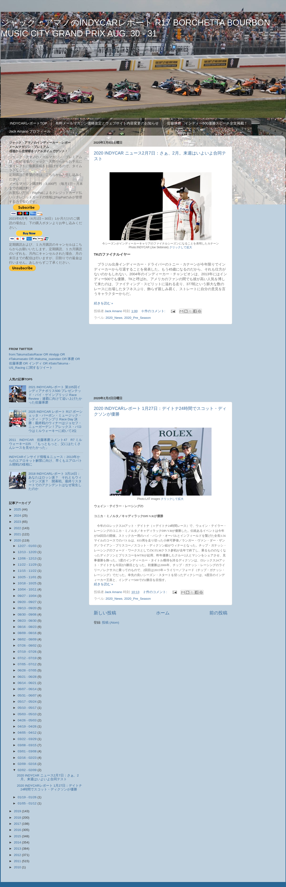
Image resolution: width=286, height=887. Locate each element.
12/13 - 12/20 (27, 552)
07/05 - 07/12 (27, 664)
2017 (18, 823)
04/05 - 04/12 (27, 732)
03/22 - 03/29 (27, 739)
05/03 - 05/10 (27, 714)
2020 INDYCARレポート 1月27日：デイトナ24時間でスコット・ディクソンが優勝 (49, 787)
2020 (18, 540)
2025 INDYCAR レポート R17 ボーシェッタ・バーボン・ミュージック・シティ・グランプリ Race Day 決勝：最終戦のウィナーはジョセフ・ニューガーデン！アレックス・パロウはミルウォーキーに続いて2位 (55, 421)
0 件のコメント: (154, 311)
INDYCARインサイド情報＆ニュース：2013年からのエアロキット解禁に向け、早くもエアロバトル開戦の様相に (45, 460)
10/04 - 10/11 (27, 589)
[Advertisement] (160, 360)
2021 (18, 534)
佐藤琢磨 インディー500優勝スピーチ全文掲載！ (207, 123)
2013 (18, 848)
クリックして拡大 (180, 247)
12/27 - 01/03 (27, 546)
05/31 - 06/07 (27, 695)
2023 (18, 521)
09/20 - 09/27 (27, 602)
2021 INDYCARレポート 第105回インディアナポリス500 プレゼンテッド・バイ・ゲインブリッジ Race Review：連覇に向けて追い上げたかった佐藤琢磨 (55, 394)
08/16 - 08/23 (27, 627)
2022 (18, 528)
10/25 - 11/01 (27, 577)
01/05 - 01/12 (27, 803)
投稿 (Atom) (110, 622)
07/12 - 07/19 (27, 658)
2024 (18, 515)
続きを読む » (103, 303)
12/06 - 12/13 (27, 558)
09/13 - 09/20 (27, 608)
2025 (18, 509)
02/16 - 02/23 (27, 757)
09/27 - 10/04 (27, 596)
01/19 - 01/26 (27, 797)
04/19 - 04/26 (27, 726)
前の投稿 (218, 612)
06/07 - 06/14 (27, 689)
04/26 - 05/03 (27, 720)
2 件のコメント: (155, 592)
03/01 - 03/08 (27, 751)
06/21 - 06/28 (27, 677)
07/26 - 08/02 (27, 645)
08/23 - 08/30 (27, 620)
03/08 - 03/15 (27, 745)
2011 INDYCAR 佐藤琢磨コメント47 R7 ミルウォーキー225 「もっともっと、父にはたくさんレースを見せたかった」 (45, 443)
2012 (18, 855)
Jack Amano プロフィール (30, 131)
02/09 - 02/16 (27, 764)
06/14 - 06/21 (27, 683)
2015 (18, 836)
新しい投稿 (105, 612)
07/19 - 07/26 (27, 651)
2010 (18, 867)
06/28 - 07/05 (27, 670)
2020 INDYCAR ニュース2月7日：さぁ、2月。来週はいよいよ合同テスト (48, 777)
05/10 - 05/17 (27, 708)
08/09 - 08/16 (27, 633)
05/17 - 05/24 (27, 701)
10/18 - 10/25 (27, 583)
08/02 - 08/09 (27, 639)
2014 (18, 842)
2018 (18, 817)
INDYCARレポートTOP (28, 123)
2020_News (114, 317)
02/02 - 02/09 (27, 770)
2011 (18, 861)
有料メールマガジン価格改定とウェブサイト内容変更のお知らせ (107, 123)
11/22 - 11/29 (27, 564)
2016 (18, 830)
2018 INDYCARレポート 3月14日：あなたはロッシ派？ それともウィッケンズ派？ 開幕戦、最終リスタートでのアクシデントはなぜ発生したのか (55, 481)
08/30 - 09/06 (27, 614)
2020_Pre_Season (137, 317)
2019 (18, 811)
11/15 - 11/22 (27, 570)
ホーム (163, 612)
